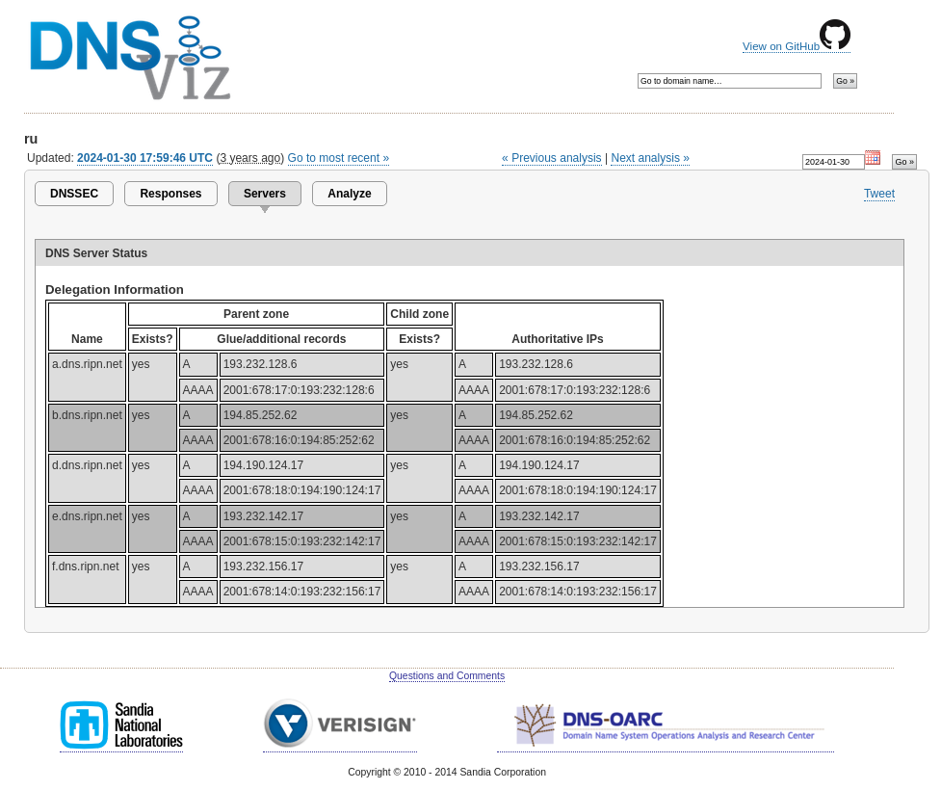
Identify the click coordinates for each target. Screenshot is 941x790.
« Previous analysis (552, 158)
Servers (265, 193)
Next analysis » (650, 158)
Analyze (349, 193)
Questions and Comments (447, 676)
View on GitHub (796, 46)
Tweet (879, 193)
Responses (170, 193)
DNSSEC (74, 193)
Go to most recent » (339, 158)
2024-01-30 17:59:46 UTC (145, 158)
